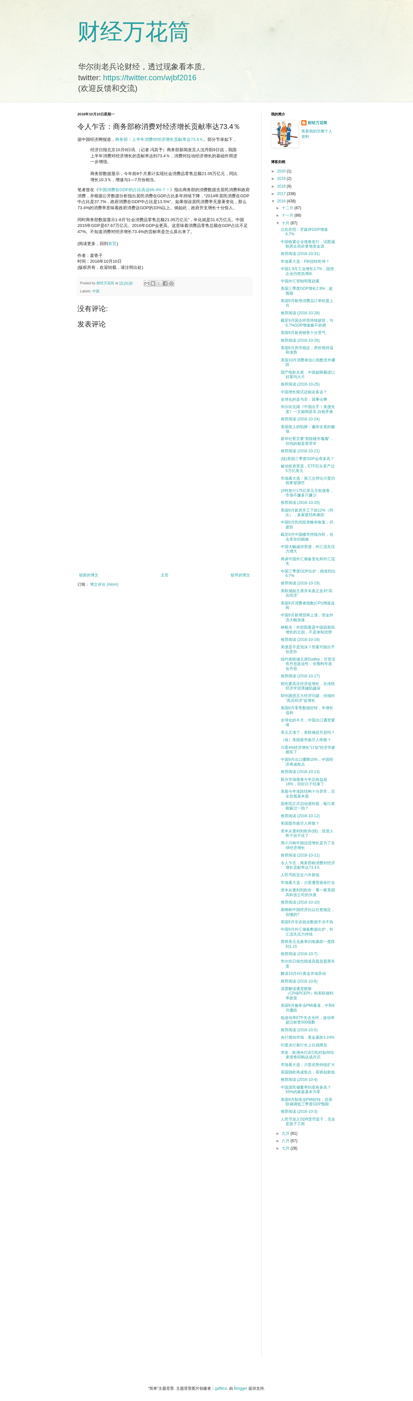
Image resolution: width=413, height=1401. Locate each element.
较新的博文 (88, 575)
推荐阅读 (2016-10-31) (300, 253)
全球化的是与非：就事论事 (304, 399)
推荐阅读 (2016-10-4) (299, 1079)
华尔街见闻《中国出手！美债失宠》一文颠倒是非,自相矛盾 (308, 409)
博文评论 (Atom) (104, 584)
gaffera (221, 1388)
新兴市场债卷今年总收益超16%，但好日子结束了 (304, 781)
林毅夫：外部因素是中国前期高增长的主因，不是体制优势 (308, 629)
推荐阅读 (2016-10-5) (299, 1030)
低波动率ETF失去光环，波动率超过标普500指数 (308, 1019)
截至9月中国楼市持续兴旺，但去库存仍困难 (307, 536)
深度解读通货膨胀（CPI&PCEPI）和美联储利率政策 (307, 993)
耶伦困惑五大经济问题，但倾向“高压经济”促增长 (308, 697)
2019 (282, 178)
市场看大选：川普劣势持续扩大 (308, 1065)
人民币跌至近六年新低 (300, 875)
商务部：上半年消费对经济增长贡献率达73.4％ (159, 139)
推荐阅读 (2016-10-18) (300, 639)
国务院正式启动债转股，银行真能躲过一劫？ (308, 805)
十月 (286, 223)
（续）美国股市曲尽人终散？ (306, 740)
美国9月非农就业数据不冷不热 (307, 922)
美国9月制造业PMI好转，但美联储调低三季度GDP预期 (306, 1101)
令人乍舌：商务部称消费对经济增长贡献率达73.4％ (308, 865)
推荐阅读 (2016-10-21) (300, 451)
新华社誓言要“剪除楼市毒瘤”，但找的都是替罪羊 (307, 441)
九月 (286, 1133)
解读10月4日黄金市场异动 (303, 973)
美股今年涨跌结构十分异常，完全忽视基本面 (308, 793)
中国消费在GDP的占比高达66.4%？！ (134, 189)
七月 (286, 1148)
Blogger (240, 1388)
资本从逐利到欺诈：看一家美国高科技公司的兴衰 (308, 892)
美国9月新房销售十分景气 (303, 332)
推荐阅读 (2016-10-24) (300, 419)
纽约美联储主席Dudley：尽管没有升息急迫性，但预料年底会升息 (308, 664)
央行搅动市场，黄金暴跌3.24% (307, 1037)
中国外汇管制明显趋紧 (300, 281)
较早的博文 (240, 575)
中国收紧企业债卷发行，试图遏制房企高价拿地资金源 (308, 244)
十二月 (288, 208)
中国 (95, 291)
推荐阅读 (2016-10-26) (300, 340)
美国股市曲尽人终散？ (300, 823)
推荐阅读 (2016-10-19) (300, 583)
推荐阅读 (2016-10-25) (300, 384)
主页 (164, 575)
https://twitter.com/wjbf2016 (149, 77)
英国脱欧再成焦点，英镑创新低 (308, 1072)
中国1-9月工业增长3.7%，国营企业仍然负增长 (307, 271)
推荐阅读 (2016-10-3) (299, 1111)
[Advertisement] (164, 520)
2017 (282, 193)
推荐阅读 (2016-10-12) (300, 816)
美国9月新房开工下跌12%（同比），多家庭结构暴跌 (307, 512)
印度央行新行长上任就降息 (304, 1045)
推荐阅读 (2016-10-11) (300, 855)
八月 (286, 1141)
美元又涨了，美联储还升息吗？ (308, 732)
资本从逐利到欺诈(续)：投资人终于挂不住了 (307, 833)
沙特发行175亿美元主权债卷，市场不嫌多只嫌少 (307, 492)
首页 (112, 243)
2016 (282, 201)
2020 (282, 171)
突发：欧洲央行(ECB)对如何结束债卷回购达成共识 (307, 1054)
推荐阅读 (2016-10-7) (299, 954)
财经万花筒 (133, 31)
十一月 (288, 215)
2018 (282, 186)
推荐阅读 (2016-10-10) (300, 902)
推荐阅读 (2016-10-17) (300, 676)
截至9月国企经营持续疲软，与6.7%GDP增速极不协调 (307, 322)
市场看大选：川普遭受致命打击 (308, 882)
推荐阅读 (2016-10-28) (300, 313)
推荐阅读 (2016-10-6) (299, 981)
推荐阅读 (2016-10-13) (300, 771)
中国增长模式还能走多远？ (304, 392)
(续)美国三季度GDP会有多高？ (307, 458)
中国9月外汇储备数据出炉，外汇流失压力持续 (307, 931)
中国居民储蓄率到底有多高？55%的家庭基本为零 (306, 1089)
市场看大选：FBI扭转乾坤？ (305, 261)
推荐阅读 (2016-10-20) (300, 502)
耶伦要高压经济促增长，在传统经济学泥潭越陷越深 (308, 686)
